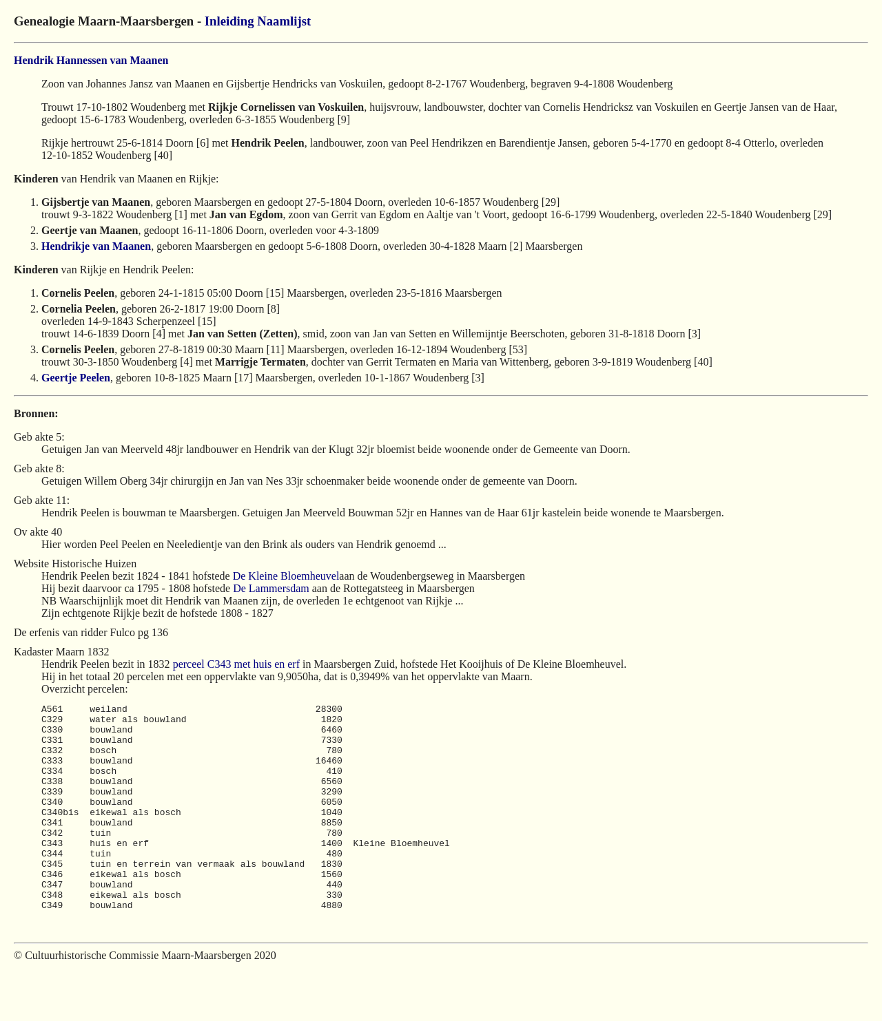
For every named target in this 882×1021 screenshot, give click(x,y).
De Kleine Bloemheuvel (286, 576)
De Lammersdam (271, 588)
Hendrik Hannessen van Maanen (91, 60)
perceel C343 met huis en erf (236, 664)
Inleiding (229, 21)
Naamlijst (284, 21)
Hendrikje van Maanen (96, 246)
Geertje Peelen (75, 377)
